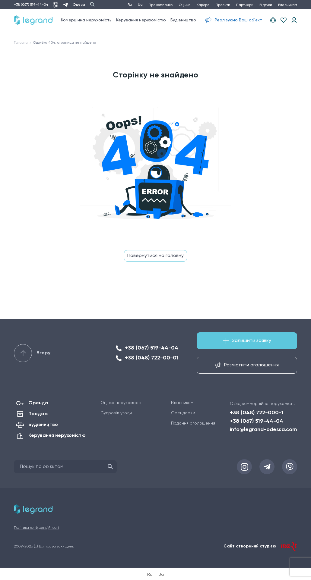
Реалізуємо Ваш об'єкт (238, 20)
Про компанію (161, 5)
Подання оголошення (193, 423)
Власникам (287, 5)
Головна (21, 43)
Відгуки (265, 5)
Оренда (38, 403)
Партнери (244, 5)
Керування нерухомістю (141, 20)
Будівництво (183, 20)
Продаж (38, 414)
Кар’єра (203, 5)
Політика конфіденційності (36, 528)
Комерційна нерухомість (86, 20)
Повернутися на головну (155, 255)
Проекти (223, 5)
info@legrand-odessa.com (263, 429)
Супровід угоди (116, 413)
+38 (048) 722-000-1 (257, 412)
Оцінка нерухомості (120, 403)
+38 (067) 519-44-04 (31, 5)
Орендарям (183, 413)
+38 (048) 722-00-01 (152, 358)
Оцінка (185, 5)
